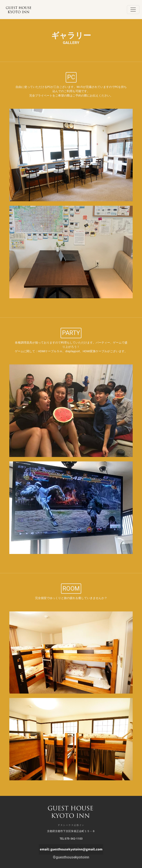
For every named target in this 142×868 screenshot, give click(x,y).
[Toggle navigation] (133, 9)
